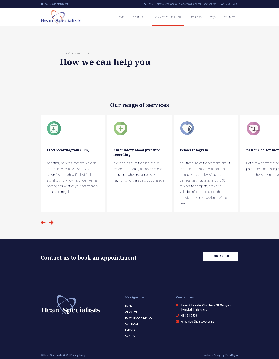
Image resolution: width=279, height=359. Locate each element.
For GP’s (196, 17)
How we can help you (167, 17)
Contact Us (220, 256)
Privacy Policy (77, 355)
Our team (131, 323)
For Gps (130, 329)
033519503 (231, 3)
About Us (137, 17)
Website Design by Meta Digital (221, 355)
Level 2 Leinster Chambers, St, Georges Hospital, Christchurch (182, 3)
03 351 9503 (189, 315)
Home (120, 17)
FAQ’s (212, 17)
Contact (229, 17)
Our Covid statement (56, 3)
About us (131, 311)
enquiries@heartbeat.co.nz (197, 321)
